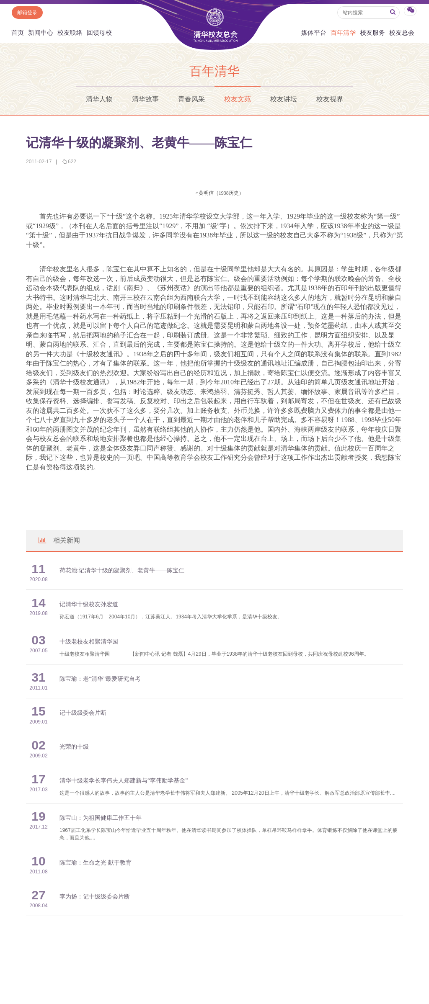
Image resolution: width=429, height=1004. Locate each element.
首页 (17, 32)
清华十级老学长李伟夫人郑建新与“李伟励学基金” (123, 780)
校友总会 (401, 32)
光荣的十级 (74, 747)
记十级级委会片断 (82, 713)
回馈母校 (99, 32)
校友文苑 (237, 99)
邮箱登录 (27, 12)
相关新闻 (58, 540)
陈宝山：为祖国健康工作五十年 (100, 818)
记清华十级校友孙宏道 (88, 604)
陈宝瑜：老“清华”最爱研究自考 (100, 679)
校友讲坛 (283, 99)
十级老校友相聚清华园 (91, 641)
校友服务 (372, 32)
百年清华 (343, 32)
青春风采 (191, 99)
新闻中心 (40, 32)
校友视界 (329, 99)
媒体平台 (313, 32)
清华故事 (145, 99)
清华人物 (99, 99)
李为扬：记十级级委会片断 (94, 896)
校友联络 (70, 32)
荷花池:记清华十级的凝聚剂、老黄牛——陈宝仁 (121, 570)
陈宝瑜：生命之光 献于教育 (95, 863)
